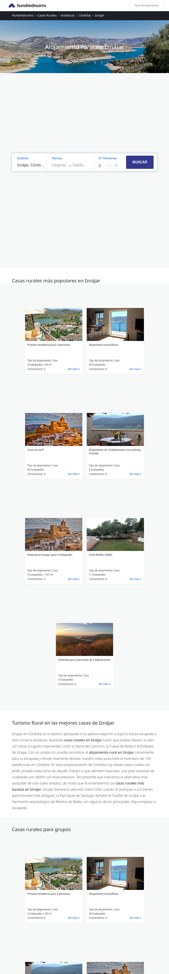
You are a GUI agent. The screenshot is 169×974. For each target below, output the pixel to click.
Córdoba (85, 15)
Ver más (72, 369)
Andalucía (67, 15)
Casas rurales (47, 15)
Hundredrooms (22, 15)
